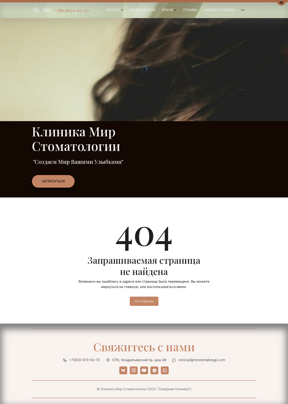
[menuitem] (115, 10)
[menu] (175, 10)
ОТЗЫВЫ (190, 10)
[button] (115, 10)
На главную (144, 301)
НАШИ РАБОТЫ (143, 10)
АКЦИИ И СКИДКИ (219, 10)
